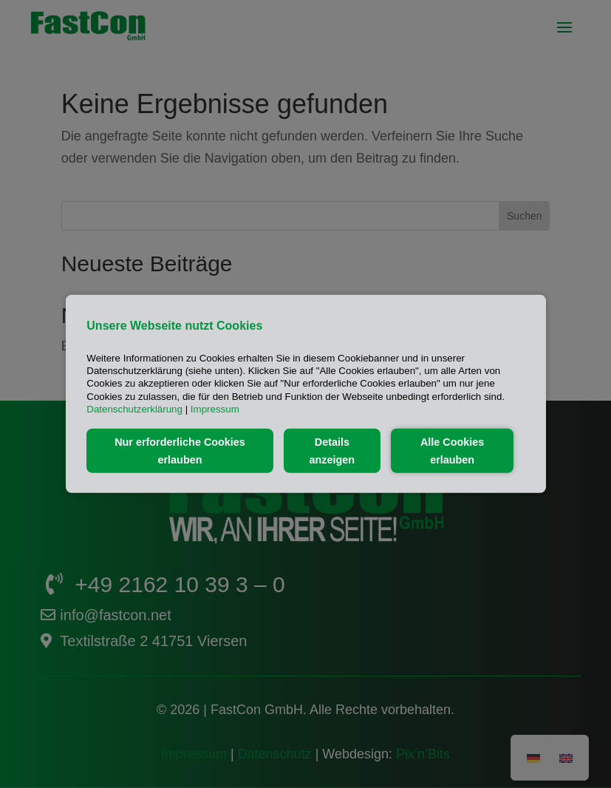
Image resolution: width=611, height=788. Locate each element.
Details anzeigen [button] (332, 451)
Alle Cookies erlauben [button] (452, 451)
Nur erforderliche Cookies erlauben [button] (180, 451)
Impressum (215, 409)
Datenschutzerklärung (134, 409)
